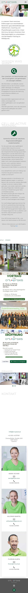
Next (26, 380)
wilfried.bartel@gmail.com (14, 521)
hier (16, 226)
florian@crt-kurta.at (14, 564)
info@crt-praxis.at (15, 432)
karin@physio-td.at (14, 478)
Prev (2, 380)
